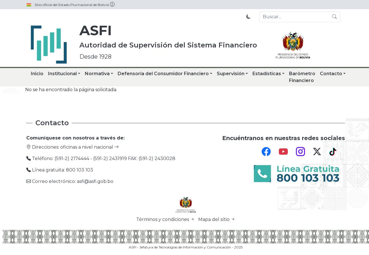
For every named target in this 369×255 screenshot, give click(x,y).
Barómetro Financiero (302, 77)
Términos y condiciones (166, 219)
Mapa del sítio (216, 219)
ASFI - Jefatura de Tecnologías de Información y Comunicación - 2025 (185, 247)
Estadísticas (266, 73)
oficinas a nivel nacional (89, 147)
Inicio (37, 73)
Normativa (97, 73)
